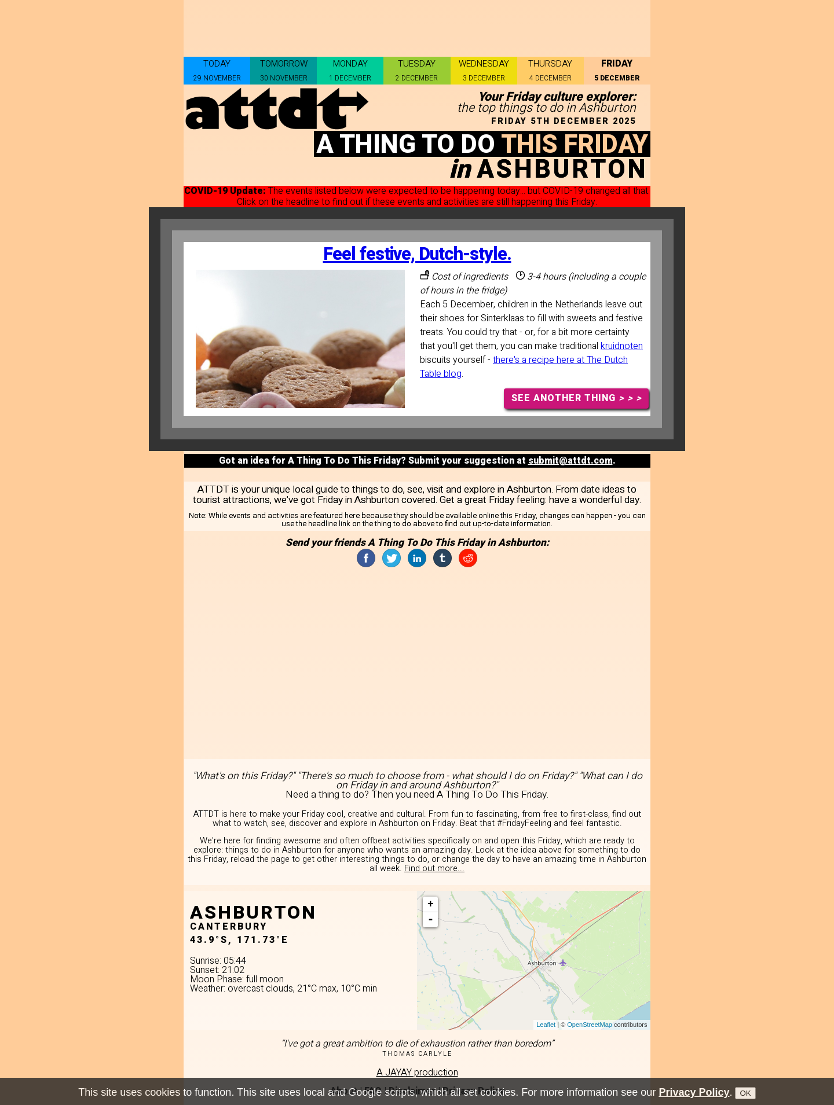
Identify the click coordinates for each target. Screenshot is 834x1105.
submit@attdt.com (570, 461)
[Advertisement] (417, 26)
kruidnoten (622, 346)
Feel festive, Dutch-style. (417, 254)
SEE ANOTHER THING (576, 398)
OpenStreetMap (589, 1024)
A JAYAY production (417, 1073)
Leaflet (545, 1024)
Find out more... (434, 868)
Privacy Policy (694, 1092)
